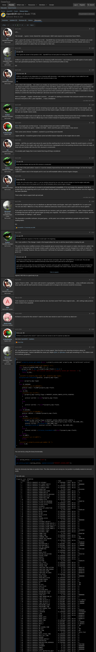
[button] (25, 5)
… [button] (10, 25)
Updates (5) (13, 20)
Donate (51, 5)
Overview (5, 20)
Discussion (37, 20)
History (30, 20)
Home (4, 5)
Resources (31, 5)
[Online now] (7, 56)
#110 (93, 232)
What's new (20, 5)
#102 (93, 48)
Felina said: (19, 333)
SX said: (18, 51)
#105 (93, 122)
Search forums (12, 8)
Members (42, 5)
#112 (93, 297)
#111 (93, 279)
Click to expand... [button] (54, 272)
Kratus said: (19, 179)
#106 (93, 140)
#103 (93, 70)
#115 (93, 347)
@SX (16, 108)
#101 (93, 29)
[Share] (89, 29)
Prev (4, 25)
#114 (93, 329)
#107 (93, 158)
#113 (93, 313)
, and (26, 227)
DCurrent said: (20, 73)
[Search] (91, 5)
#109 (93, 201)
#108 (93, 176)
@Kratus (62, 352)
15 (27, 25)
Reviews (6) (22, 20)
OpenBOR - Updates (27, 339)
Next (31, 25)
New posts (4, 8)
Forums (11, 5)
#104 (93, 105)
